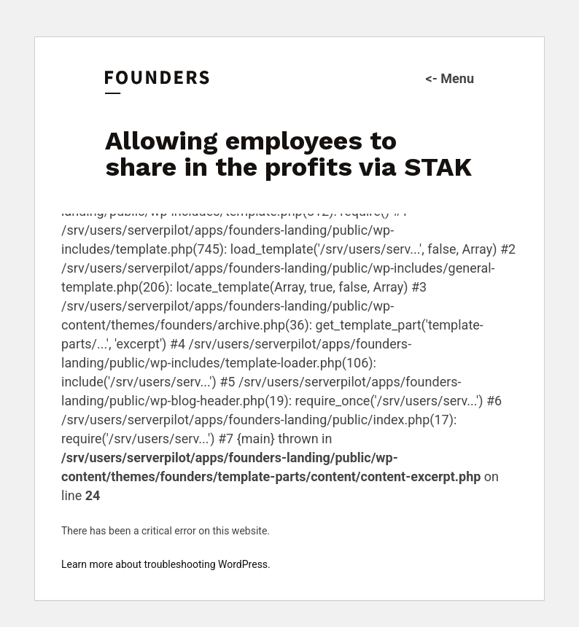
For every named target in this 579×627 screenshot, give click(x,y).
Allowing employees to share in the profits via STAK (288, 153)
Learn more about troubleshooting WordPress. (166, 564)
